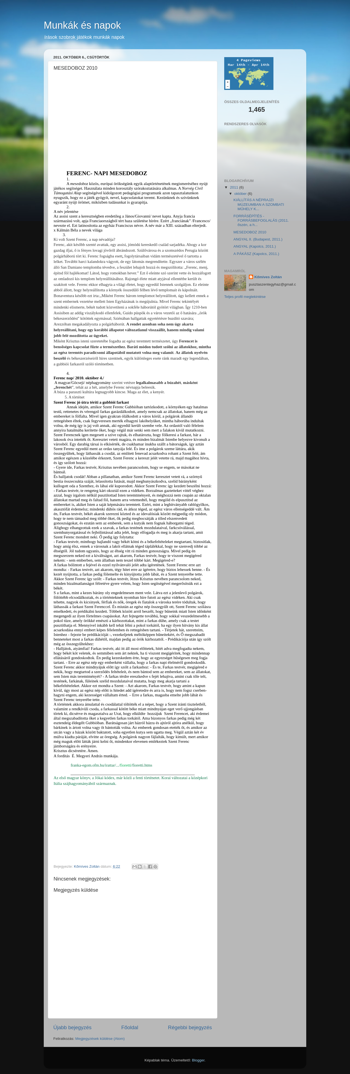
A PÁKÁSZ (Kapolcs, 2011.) (256, 254)
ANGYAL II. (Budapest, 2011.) (258, 239)
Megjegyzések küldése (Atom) (100, 1039)
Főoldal (129, 1027)
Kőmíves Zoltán (268, 277)
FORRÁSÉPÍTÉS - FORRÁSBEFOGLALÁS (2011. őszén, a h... (261, 220)
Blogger (198, 1060)
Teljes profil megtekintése (245, 297)
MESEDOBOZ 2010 (250, 232)
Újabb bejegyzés (72, 1027)
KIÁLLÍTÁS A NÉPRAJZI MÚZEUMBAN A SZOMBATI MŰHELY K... (259, 204)
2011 (234, 187)
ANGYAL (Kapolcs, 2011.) (255, 246)
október (241, 194)
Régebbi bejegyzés (190, 1027)
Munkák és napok (82, 25)
